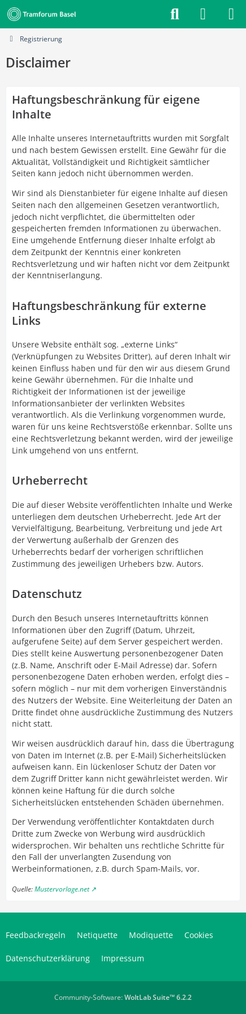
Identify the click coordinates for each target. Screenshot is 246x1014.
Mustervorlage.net (61, 889)
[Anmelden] (203, 14)
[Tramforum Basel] (43, 14)
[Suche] (174, 14)
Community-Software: (123, 997)
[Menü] (231, 14)
